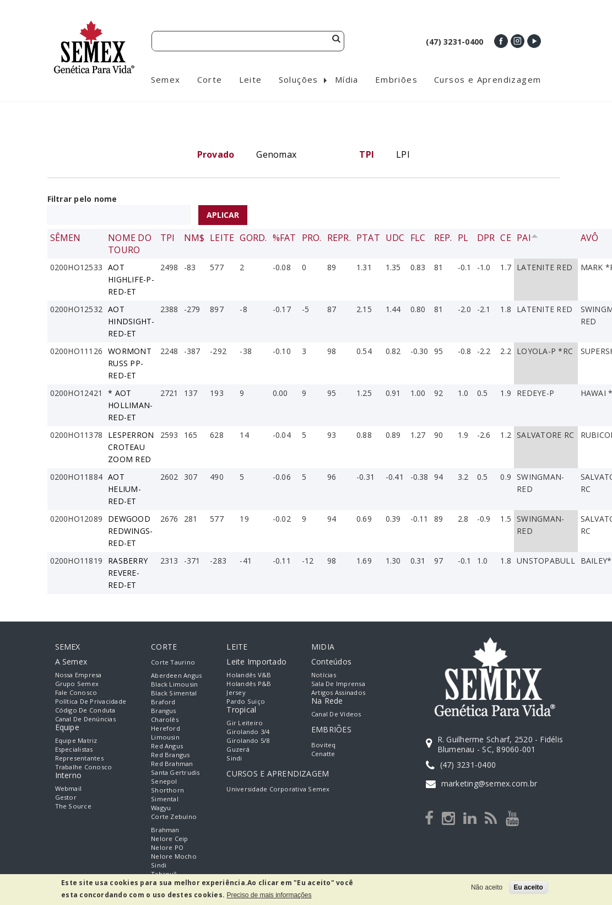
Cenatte (323, 756)
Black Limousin (174, 686)
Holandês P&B (248, 686)
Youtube (534, 41)
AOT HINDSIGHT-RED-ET (131, 323)
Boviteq (323, 747)
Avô (590, 240)
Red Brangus (170, 757)
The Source (73, 808)
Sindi (158, 867)
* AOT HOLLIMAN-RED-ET (130, 407)
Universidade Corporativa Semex (277, 791)
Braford (163, 704)
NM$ (194, 240)
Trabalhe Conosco (83, 769)
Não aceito (486, 887)
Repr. (339, 240)
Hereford (165, 730)
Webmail (68, 790)
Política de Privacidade (91, 703)
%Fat (284, 240)
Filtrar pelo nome (82, 201)
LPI (403, 157)
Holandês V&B (248, 677)
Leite (222, 240)
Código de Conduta (85, 712)
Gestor (66, 799)
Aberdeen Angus (176, 677)
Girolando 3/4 (247, 734)
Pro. (312, 240)
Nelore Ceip (169, 841)
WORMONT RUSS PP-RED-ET (129, 365)
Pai (527, 240)
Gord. (253, 240)
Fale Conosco (76, 694)
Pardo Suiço (245, 703)
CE (505, 240)
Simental (164, 801)
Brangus (163, 713)
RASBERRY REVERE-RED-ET (128, 575)
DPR (486, 240)
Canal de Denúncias (85, 721)
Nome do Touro (129, 246)
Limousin (165, 739)
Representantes (79, 760)
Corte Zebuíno (174, 819)
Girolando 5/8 (247, 742)
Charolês (164, 721)
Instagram (517, 41)
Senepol (164, 783)
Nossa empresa (78, 677)
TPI (167, 240)
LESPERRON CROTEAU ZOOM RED (131, 449)
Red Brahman (172, 766)
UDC (395, 240)
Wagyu (161, 810)
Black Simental (174, 695)
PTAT (368, 240)
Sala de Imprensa (338, 686)
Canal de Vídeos (336, 716)
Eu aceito (528, 887)
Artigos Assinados (338, 694)
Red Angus (167, 748)
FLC (418, 240)
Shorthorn (167, 792)
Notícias (323, 677)
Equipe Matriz (76, 742)
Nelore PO (167, 849)
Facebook (501, 41)
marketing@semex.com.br (489, 786)
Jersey (235, 694)
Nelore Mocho (174, 858)
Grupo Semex (77, 686)
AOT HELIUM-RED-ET (124, 491)
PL (463, 240)
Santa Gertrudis (175, 774)
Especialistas (74, 751)
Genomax (276, 157)
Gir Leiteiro (244, 725)
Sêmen (65, 240)
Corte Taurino (173, 664)
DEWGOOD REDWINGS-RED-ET (130, 533)
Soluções (298, 81)
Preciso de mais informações (268, 895)
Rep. (443, 240)
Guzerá (237, 751)
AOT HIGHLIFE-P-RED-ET (131, 281)
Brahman (165, 832)
